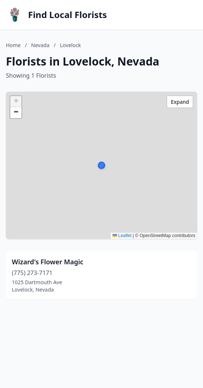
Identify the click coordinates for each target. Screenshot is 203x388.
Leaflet (122, 235)
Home (13, 45)
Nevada (40, 45)
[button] (101, 165)
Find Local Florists (67, 15)
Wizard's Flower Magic (47, 261)
